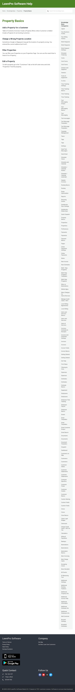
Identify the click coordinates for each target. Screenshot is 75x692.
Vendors (63, 72)
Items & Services (63, 324)
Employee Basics (64, 410)
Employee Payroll (64, 405)
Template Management (65, 132)
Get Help (63, 361)
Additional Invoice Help (64, 597)
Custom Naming (65, 499)
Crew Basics (64, 515)
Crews (63, 509)
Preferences (64, 229)
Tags (62, 139)
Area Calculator (65, 569)
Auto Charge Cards (64, 560)
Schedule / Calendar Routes (64, 168)
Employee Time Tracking (65, 400)
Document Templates (64, 443)
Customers (64, 458)
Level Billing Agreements (64, 304)
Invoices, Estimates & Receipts (64, 330)
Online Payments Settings (64, 248)
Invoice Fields (65, 348)
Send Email (64, 154)
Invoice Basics (65, 351)
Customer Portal (64, 485)
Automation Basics (64, 552)
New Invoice (64, 261)
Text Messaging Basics (64, 108)
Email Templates (64, 418)
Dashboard (64, 450)
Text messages (65, 118)
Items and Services (64, 319)
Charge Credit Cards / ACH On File (65, 528)
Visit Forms (64, 61)
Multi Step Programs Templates (64, 274)
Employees (64, 393)
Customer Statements (64, 470)
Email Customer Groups (65, 428)
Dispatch (63, 447)
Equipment (64, 390)
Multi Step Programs (64, 280)
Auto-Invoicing (65, 556)
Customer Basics (64, 495)
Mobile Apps (64, 289)
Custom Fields (65, 502)
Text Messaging (64, 114)
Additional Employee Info (65, 612)
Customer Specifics (64, 480)
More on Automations (64, 285)
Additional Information (64, 602)
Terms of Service (6, 642)
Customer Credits (64, 490)
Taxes (63, 136)
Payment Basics (63, 239)
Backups (63, 541)
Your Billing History (64, 37)
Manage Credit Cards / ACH (65, 299)
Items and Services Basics (64, 313)
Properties (64, 222)
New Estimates (65, 264)
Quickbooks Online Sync (64, 210)
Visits (63, 58)
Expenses (64, 372)
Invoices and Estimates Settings (64, 336)
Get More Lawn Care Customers (46, 644)
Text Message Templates (65, 122)
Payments (64, 232)
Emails (63, 414)
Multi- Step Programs (64, 268)
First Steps (64, 364)
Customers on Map (65, 454)
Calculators (64, 533)
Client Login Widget (64, 519)
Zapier (63, 29)
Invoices (63, 341)
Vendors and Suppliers (64, 68)
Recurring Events (64, 200)
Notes (63, 258)
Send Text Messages (64, 150)
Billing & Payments (64, 537)
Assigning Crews (64, 565)
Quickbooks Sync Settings (65, 205)
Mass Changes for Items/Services (65, 294)
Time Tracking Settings (65, 84)
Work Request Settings (65, 49)
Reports (63, 196)
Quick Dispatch (65, 214)
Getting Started (65, 354)
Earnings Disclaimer (7, 649)
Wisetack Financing (64, 54)
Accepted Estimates (64, 625)
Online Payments (64, 254)
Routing (63, 188)
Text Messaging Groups (64, 102)
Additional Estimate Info (65, 607)
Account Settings (63, 620)
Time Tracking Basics (65, 89)
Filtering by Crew (64, 368)
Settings (63, 146)
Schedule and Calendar (65, 163)
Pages (63, 243)
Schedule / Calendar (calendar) (64, 175)
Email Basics (64, 432)
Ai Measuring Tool (65, 576)
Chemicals (64, 523)
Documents (64, 435)
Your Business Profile (65, 32)
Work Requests (65, 42)
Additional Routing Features (64, 587)
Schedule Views (63, 158)
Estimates (64, 379)
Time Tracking (65, 94)
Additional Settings (64, 581)
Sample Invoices (63, 181)
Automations (64, 544)
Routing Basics (65, 185)
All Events (64, 572)
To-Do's (63, 81)
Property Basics (63, 218)
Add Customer (65, 616)
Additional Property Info (65, 592)
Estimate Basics (63, 386)
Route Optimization (64, 192)
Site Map (40, 642)
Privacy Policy (6, 644)
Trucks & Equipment (64, 76)
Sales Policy (5, 647)
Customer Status (64, 465)
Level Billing (64, 309)
